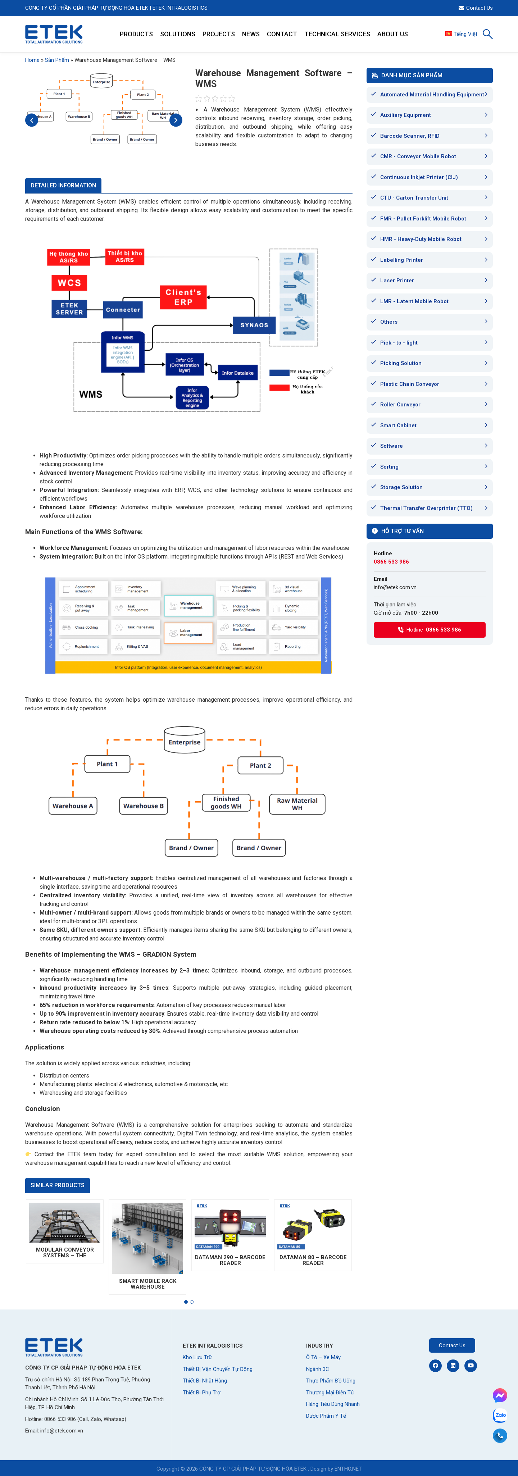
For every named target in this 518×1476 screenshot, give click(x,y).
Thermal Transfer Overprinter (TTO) (426, 508)
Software (391, 446)
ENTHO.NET (348, 1469)
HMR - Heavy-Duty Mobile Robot (421, 239)
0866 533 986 (391, 562)
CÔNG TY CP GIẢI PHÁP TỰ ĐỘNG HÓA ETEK (252, 1469)
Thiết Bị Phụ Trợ (202, 1392)
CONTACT (282, 34)
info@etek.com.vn (395, 587)
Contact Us (476, 8)
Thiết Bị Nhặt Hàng (205, 1380)
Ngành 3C (317, 1369)
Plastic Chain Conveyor (409, 384)
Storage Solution (401, 487)
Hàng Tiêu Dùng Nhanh (333, 1404)
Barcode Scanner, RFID (410, 136)
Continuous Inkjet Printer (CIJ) (419, 177)
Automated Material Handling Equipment (432, 94)
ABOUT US (392, 34)
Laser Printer (397, 280)
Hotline (429, 630)
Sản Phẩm (57, 60)
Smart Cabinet (398, 425)
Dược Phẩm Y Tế (326, 1416)
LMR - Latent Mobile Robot (414, 301)
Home (32, 60)
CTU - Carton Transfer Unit (414, 198)
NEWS (251, 34)
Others (388, 322)
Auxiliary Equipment (405, 115)
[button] (186, 1302)
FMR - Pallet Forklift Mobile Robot (423, 218)
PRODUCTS (136, 34)
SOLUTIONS (177, 34)
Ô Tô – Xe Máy (323, 1357)
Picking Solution (401, 363)
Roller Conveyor (400, 404)
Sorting (389, 467)
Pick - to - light (399, 343)
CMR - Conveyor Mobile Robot (418, 156)
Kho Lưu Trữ (197, 1357)
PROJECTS (219, 34)
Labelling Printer (401, 260)
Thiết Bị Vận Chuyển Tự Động (218, 1369)
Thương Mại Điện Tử (330, 1392)
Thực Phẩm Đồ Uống (330, 1380)
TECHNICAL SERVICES (337, 34)
